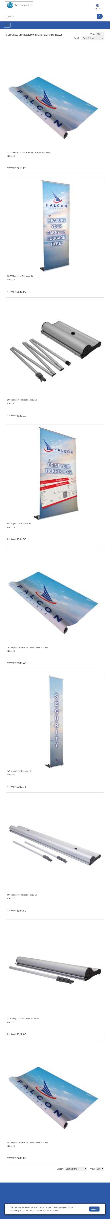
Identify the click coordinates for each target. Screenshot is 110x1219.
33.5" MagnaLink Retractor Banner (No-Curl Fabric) (29, 152)
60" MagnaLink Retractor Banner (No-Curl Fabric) (28, 1142)
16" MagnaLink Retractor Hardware (22, 400)
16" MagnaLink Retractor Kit (19, 771)
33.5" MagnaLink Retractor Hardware (23, 1018)
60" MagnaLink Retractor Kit (19, 523)
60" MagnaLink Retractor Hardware (22, 895)
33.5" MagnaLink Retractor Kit (20, 276)
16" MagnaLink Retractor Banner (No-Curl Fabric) (28, 647)
